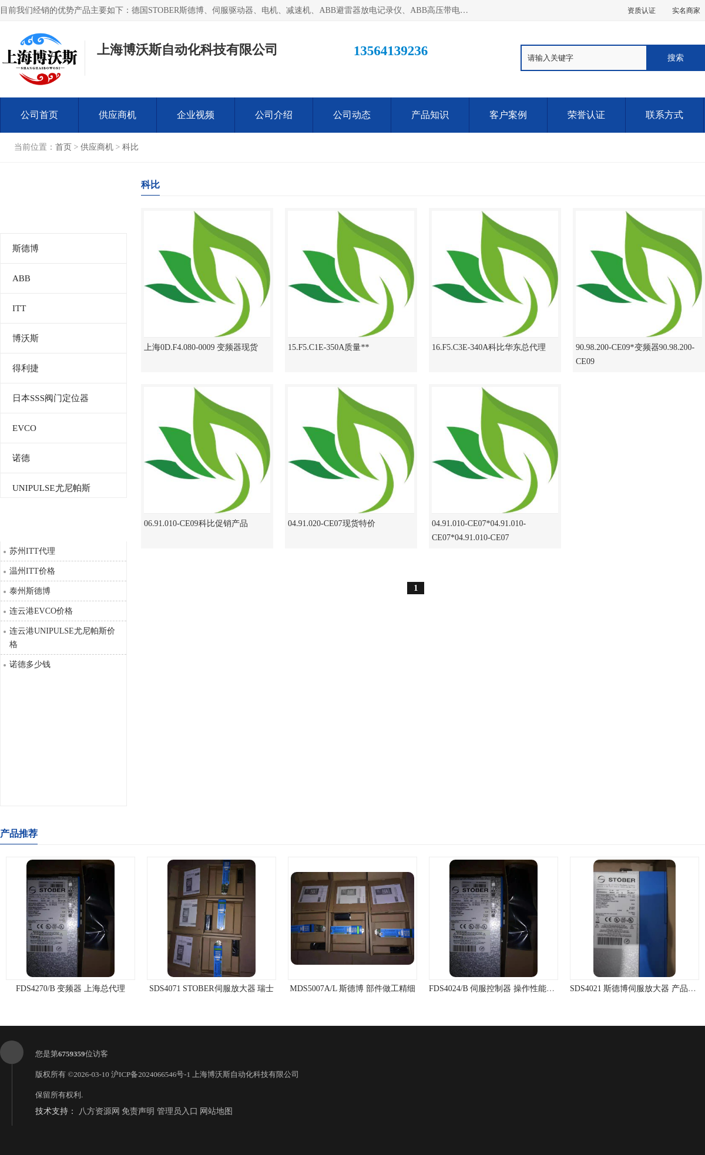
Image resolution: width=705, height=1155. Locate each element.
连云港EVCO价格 (41, 611)
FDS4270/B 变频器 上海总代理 (70, 988)
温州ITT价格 (32, 571)
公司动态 (352, 115)
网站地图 (216, 1111)
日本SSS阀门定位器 (50, 398)
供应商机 (117, 115)
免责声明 (138, 1111)
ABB (21, 278)
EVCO (24, 428)
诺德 (21, 458)
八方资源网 (99, 1111)
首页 (63, 147)
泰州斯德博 (30, 591)
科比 (130, 147)
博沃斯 (25, 338)
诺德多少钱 (30, 664)
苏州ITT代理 (32, 551)
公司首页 (39, 115)
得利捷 (25, 368)
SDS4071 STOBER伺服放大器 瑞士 (211, 988)
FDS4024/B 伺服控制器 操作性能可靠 (496, 988)
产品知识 (430, 115)
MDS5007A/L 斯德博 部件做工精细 (352, 988)
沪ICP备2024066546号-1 (150, 1074)
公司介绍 (274, 115)
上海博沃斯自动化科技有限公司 (245, 1074)
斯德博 (25, 248)
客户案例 (508, 115)
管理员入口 (177, 1111)
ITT (19, 308)
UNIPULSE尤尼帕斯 (51, 488)
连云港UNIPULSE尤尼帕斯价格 (62, 638)
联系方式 (664, 115)
